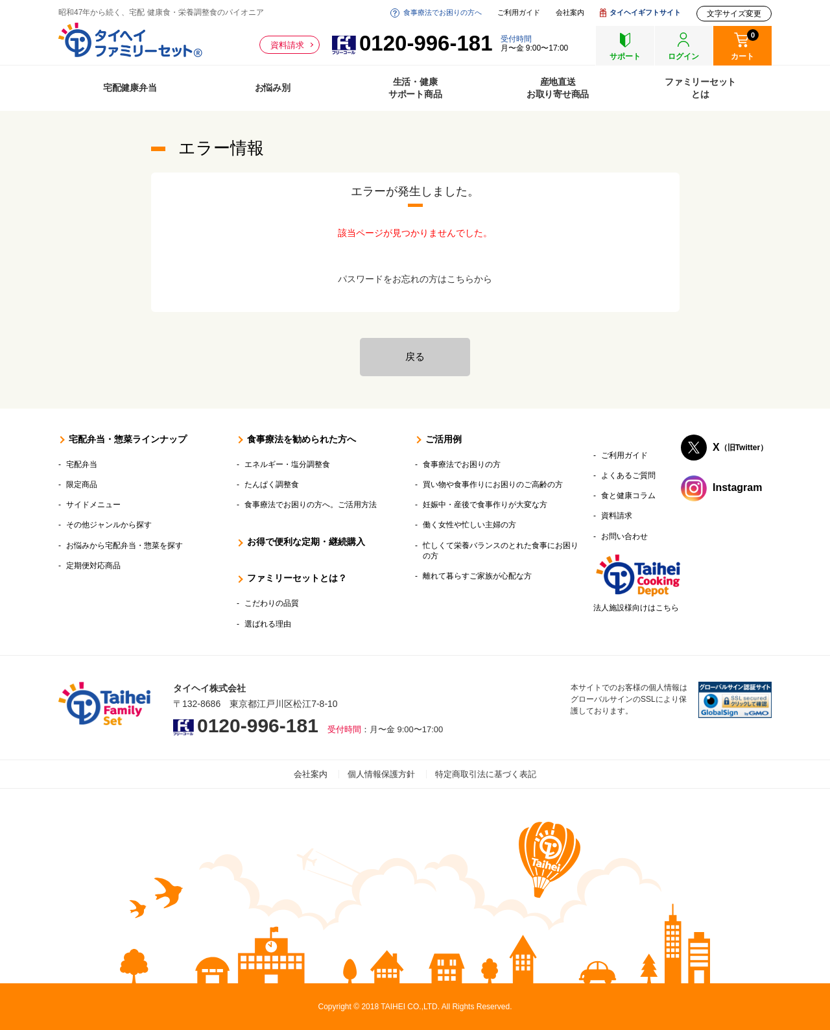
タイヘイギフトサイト (645, 12)
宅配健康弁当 (130, 87)
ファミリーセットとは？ (297, 578)
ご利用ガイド (518, 12)
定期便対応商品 (93, 565)
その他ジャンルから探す (109, 524)
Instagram (737, 487)
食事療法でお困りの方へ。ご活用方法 (310, 504)
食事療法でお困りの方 (462, 464)
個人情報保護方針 (381, 774)
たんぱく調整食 (271, 484)
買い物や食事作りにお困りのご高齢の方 (493, 484)
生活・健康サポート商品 (415, 88)
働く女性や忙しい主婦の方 (469, 524)
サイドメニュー (93, 504)
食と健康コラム (628, 495)
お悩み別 (272, 87)
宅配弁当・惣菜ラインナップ (128, 439)
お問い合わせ (624, 536)
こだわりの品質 (271, 603)
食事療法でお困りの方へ (442, 12)
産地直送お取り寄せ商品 (558, 88)
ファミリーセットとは (700, 88)
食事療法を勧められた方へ (301, 439)
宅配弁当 (81, 464)
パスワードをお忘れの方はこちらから (415, 279)
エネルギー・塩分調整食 (287, 464)
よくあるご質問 (628, 475)
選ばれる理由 (267, 624)
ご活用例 (443, 439)
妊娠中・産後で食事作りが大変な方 (485, 504)
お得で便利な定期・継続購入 (306, 541)
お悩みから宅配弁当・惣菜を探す (124, 545)
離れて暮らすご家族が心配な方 (477, 576)
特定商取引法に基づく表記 (485, 774)
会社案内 (570, 12)
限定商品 (81, 484)
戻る (415, 356)
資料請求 (287, 45)
